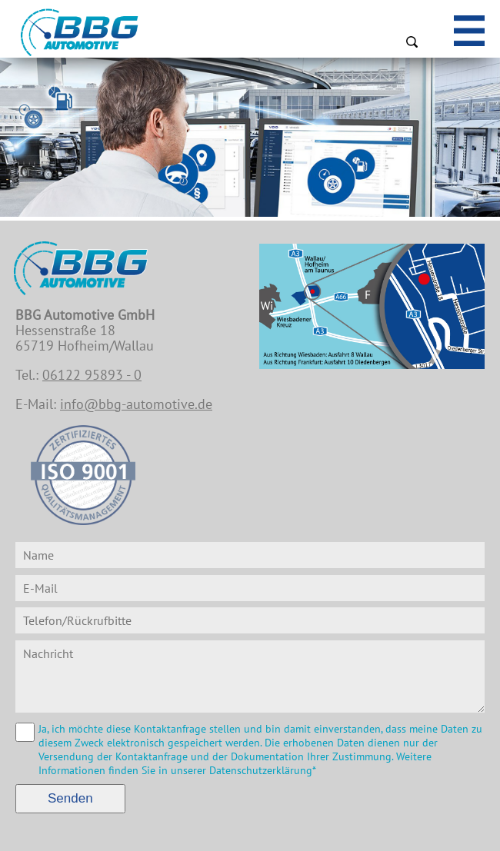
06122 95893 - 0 (92, 375)
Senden (70, 798)
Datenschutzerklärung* (262, 770)
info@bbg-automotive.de (136, 404)
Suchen (411, 41)
